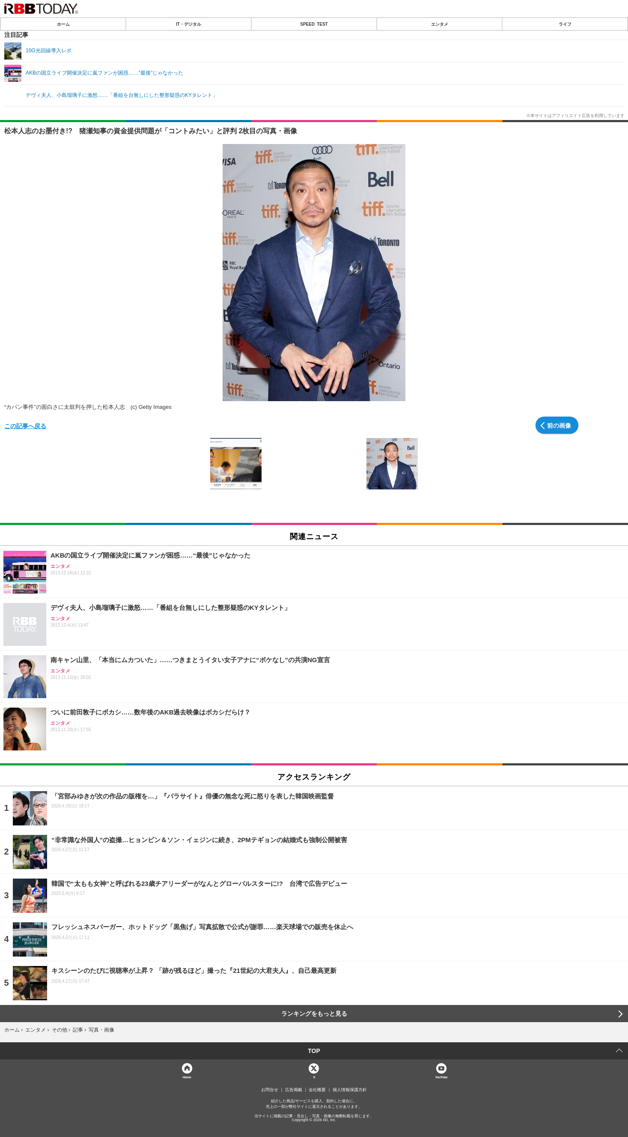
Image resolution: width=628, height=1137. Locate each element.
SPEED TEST (313, 24)
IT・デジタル (188, 24)
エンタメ (439, 24)
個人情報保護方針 (350, 1090)
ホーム (63, 24)
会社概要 (317, 1090)
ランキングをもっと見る (314, 1013)
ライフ (565, 24)
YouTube (441, 1077)
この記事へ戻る (25, 426)
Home (186, 1077)
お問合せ (269, 1090)
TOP (314, 1050)
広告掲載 (293, 1090)
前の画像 (559, 425)
